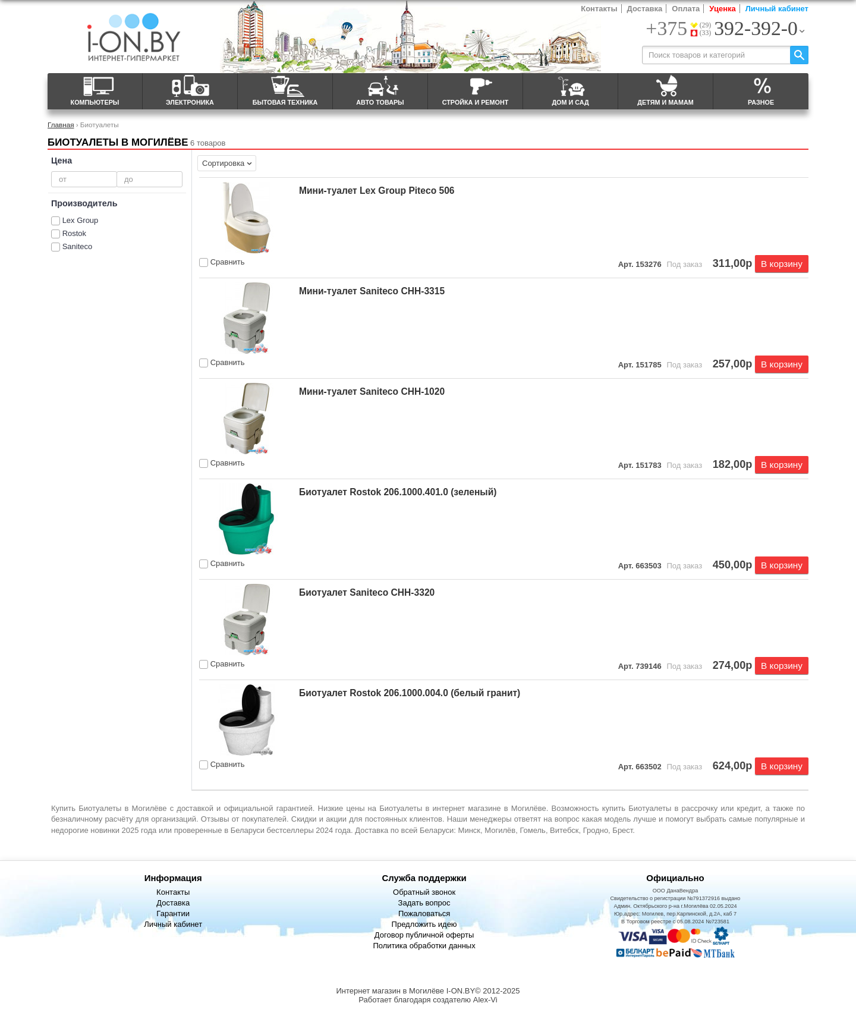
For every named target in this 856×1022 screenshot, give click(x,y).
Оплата (686, 8)
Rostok (74, 233)
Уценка (722, 8)
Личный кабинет (776, 8)
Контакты (599, 8)
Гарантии (173, 913)
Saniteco (77, 246)
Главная (61, 124)
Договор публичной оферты (424, 934)
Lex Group (80, 220)
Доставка (645, 8)
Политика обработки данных (424, 945)
